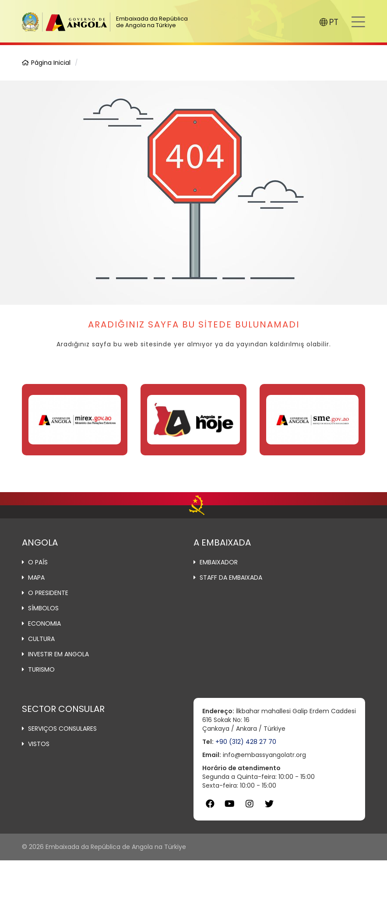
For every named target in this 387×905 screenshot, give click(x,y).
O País (38, 562)
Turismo (41, 669)
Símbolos (43, 608)
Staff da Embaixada (231, 577)
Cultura (41, 638)
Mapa (36, 577)
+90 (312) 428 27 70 (245, 741)
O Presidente (48, 592)
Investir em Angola (58, 654)
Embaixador (219, 562)
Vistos (38, 743)
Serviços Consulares (62, 728)
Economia (44, 623)
